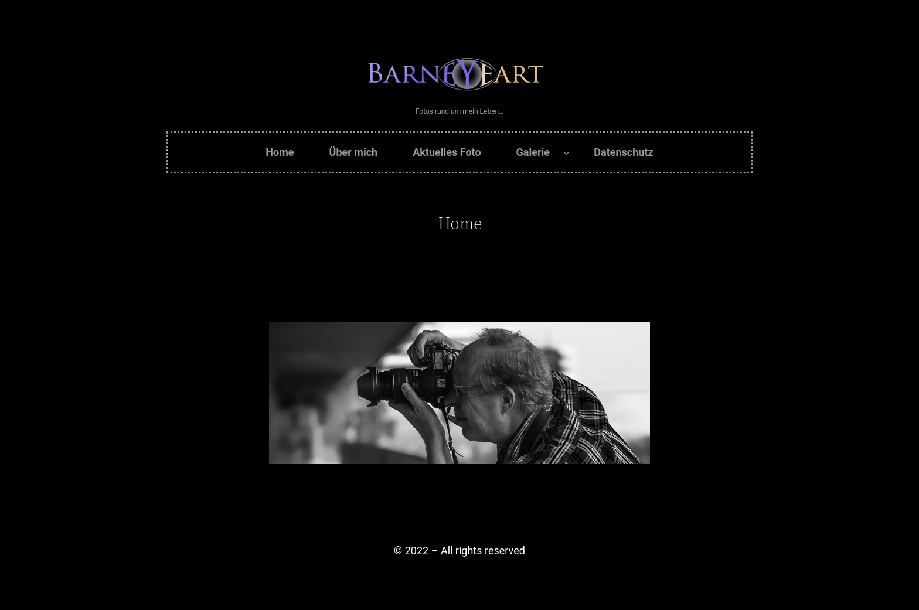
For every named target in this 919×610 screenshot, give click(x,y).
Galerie (533, 152)
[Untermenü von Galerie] (566, 152)
